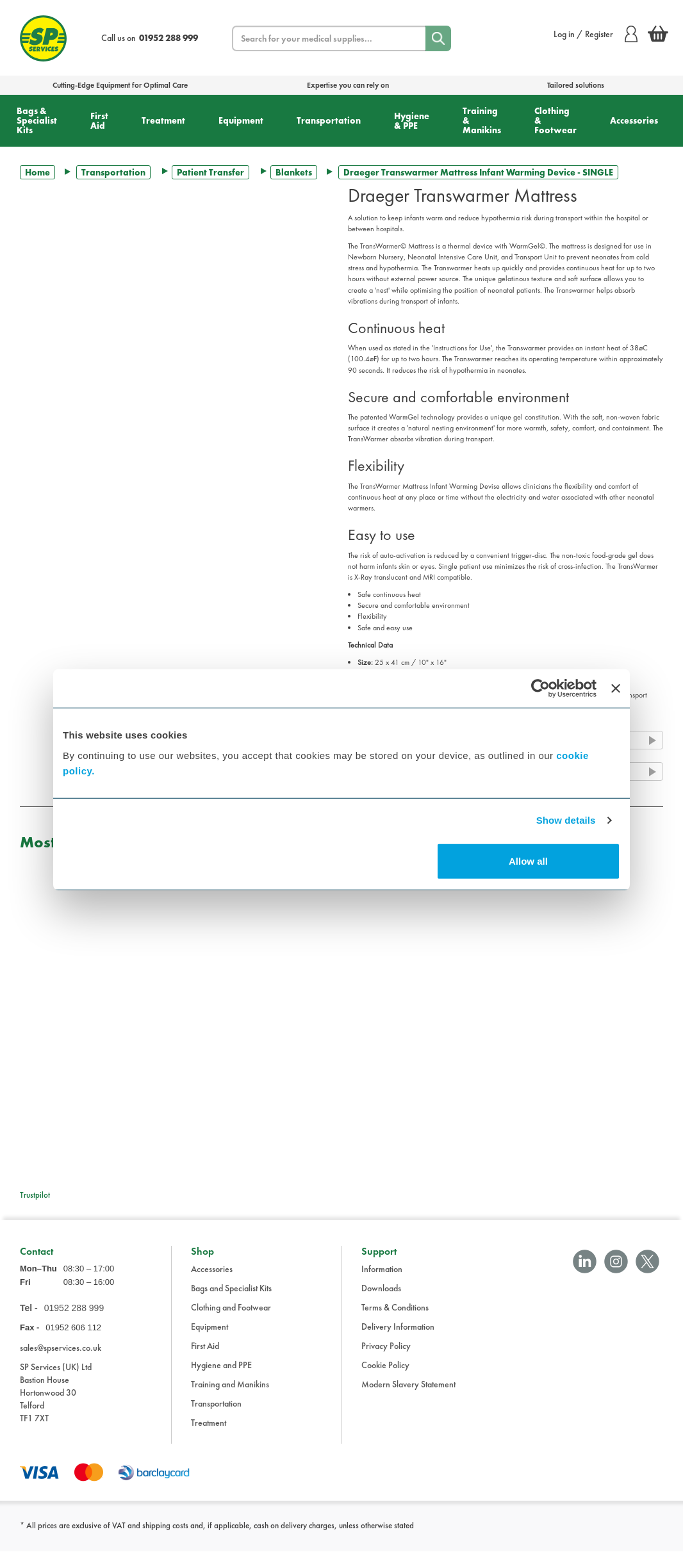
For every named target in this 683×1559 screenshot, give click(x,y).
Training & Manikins (482, 120)
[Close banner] (615, 688)
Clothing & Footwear (555, 120)
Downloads (381, 1296)
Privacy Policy (386, 1353)
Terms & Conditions (395, 1315)
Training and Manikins (230, 1392)
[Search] (438, 38)
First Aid (99, 120)
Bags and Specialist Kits (231, 1296)
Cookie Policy (385, 1372)
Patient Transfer (210, 172)
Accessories (634, 120)
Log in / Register (596, 34)
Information (381, 1276)
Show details (566, 820)
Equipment (240, 120)
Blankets (294, 172)
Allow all (528, 860)
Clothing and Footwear (231, 1315)
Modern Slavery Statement (408, 1392)
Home (37, 172)
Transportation (329, 120)
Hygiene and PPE (221, 1372)
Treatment (163, 120)
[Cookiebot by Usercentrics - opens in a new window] (540, 688)
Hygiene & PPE (411, 120)
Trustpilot (35, 1194)
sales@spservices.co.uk (60, 1355)
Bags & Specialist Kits (37, 120)
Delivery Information (397, 1334)
